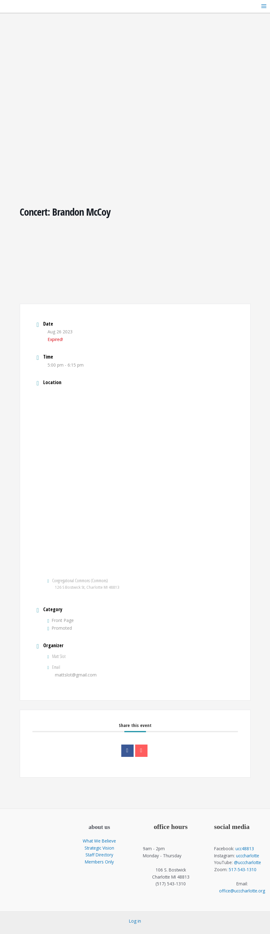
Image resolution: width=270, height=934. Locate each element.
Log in (135, 921)
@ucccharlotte (247, 862)
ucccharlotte (247, 856)
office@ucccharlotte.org (242, 891)
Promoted (60, 628)
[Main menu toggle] (264, 6)
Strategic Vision (99, 848)
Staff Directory (99, 855)
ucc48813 (244, 848)
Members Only (99, 862)
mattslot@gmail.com (76, 675)
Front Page (61, 620)
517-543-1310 (242, 869)
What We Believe (99, 841)
